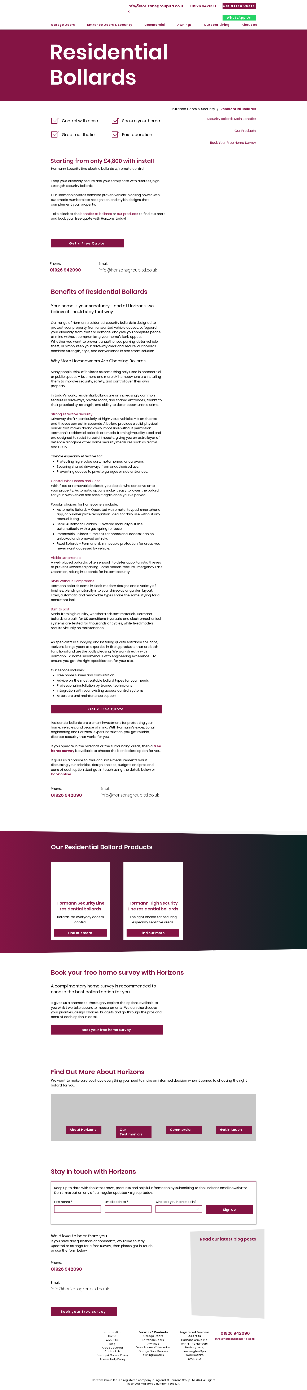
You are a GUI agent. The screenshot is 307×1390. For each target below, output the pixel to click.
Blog (112, 1344)
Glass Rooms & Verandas (153, 1347)
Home (112, 1336)
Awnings (153, 1344)
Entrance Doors (153, 1340)
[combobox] (178, 1209)
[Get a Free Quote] (239, 6)
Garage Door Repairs (153, 1351)
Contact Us (112, 1351)
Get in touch (231, 1129)
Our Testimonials (131, 1132)
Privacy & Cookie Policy (112, 1355)
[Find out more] (80, 933)
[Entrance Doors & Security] (193, 109)
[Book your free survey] (84, 1311)
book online (61, 774)
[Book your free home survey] (107, 1030)
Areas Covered (112, 1348)
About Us (112, 1340)
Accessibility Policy (112, 1359)
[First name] (76, 1209)
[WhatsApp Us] (239, 18)
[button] (63, 25)
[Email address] (127, 1209)
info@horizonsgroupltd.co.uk (128, 270)
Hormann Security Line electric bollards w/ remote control (97, 168)
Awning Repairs (153, 1355)
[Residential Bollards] (238, 109)
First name (63, 1202)
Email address (116, 1202)
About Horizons (83, 1129)
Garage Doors (153, 1336)
